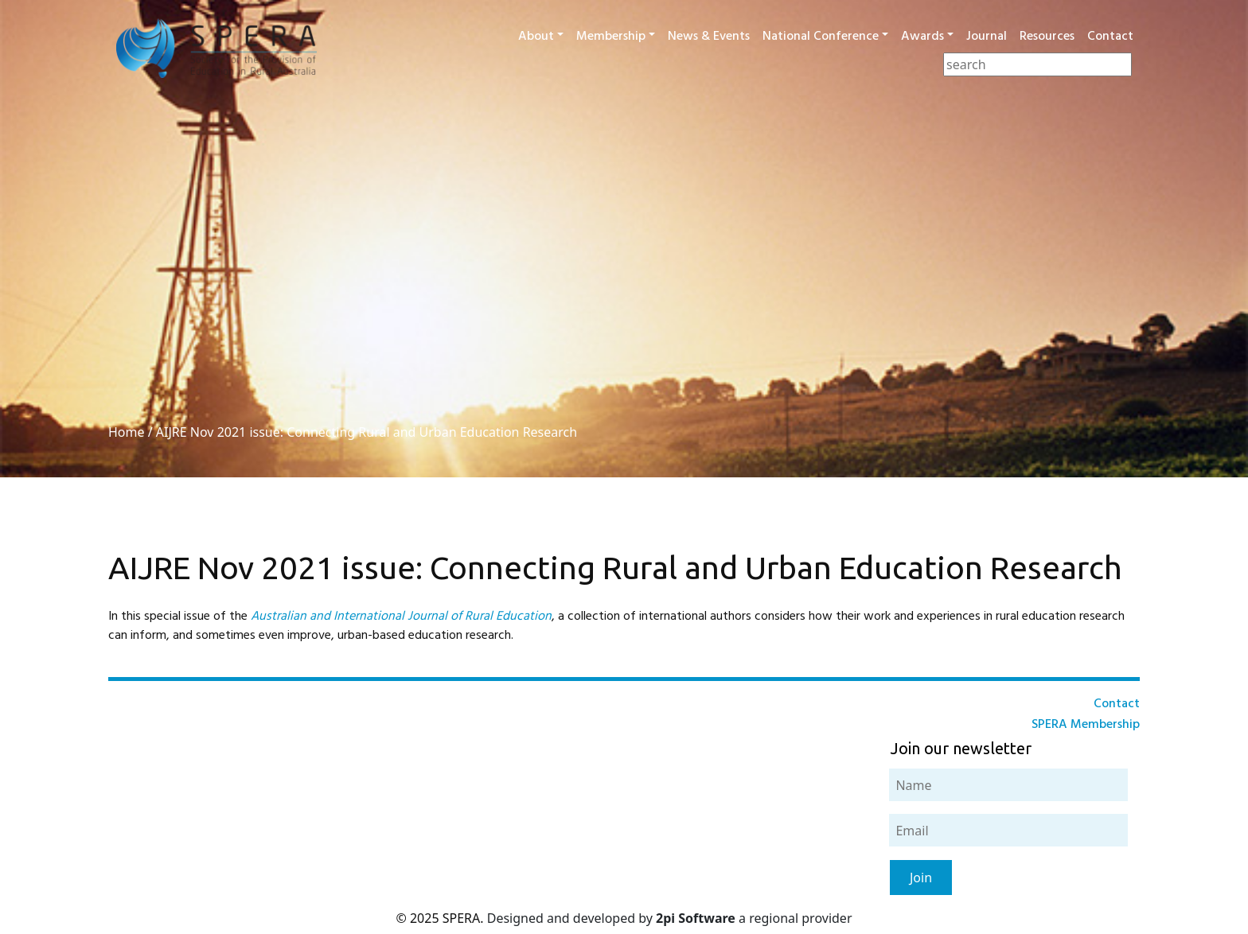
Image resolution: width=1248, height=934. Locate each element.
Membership (610, 36)
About (536, 36)
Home (126, 432)
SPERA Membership (1086, 724)
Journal (986, 36)
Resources (1047, 36)
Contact (1110, 36)
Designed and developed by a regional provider (669, 918)
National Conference (820, 36)
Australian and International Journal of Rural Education (401, 616)
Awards (922, 36)
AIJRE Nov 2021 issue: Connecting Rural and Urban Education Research (366, 432)
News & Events (709, 36)
